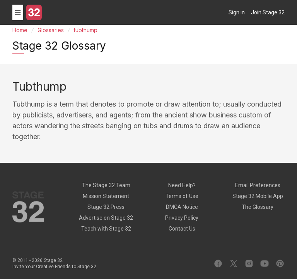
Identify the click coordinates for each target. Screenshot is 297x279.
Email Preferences (257, 185)
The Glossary (257, 207)
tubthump (85, 30)
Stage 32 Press (106, 207)
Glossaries (51, 30)
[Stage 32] (34, 12)
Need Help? (182, 185)
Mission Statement (106, 196)
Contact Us (182, 229)
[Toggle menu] (17, 12)
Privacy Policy (181, 218)
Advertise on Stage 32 (106, 218)
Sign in (237, 12)
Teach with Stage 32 (106, 229)
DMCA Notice (182, 207)
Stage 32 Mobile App (257, 196)
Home (19, 30)
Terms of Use (182, 196)
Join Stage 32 (268, 12)
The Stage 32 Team (106, 185)
